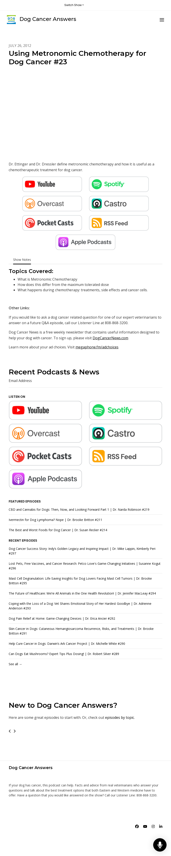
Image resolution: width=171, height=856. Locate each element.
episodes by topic (119, 717)
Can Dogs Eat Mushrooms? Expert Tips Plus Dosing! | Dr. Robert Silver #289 (64, 654)
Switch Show (73, 5)
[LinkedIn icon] (160, 826)
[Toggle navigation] (162, 20)
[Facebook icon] (137, 826)
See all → (15, 664)
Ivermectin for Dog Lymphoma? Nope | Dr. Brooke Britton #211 (55, 520)
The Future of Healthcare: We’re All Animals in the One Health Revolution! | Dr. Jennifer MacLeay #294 (82, 593)
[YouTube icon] (145, 826)
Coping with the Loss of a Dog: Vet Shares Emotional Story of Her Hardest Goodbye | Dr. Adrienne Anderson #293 (80, 605)
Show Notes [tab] (22, 259)
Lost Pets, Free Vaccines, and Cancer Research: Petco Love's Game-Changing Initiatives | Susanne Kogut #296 (85, 565)
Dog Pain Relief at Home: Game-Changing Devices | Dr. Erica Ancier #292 (62, 618)
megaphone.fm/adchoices (96, 347)
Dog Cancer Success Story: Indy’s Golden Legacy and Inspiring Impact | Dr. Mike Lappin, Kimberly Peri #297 (82, 551)
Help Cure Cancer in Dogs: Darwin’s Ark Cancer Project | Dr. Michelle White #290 (67, 643)
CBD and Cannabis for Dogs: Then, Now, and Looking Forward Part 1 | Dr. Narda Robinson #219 (79, 509)
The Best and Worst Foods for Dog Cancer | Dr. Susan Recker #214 (58, 530)
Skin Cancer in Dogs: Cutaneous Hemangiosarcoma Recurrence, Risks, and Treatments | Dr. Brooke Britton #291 (81, 631)
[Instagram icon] (153, 826)
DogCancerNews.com (110, 338)
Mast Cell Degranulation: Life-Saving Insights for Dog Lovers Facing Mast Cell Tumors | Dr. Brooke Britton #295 (80, 580)
